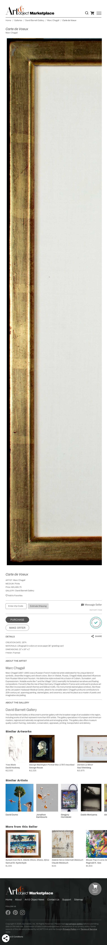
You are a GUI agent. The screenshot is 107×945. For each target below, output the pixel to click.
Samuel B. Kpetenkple (16, 863)
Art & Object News (34, 899)
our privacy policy (74, 924)
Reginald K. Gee (93, 863)
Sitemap (78, 899)
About (18, 899)
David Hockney (13, 768)
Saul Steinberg (84, 768)
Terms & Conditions (14, 937)
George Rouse (36, 768)
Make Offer (17, 627)
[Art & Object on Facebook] (8, 912)
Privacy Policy (69, 929)
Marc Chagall (19, 580)
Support (66, 899)
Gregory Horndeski (66, 816)
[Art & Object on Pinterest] (15, 912)
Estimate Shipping (38, 606)
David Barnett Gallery (24, 590)
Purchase (17, 619)
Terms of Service (89, 929)
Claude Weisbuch (60, 863)
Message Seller (91, 604)
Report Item (96, 610)
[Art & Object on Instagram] (22, 912)
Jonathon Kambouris (41, 816)
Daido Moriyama (89, 815)
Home (9, 899)
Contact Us (53, 899)
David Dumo (12, 815)
